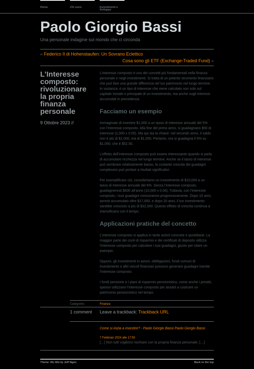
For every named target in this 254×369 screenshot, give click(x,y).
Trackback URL (153, 311)
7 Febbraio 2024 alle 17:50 (117, 337)
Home (44, 6)
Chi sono (76, 6)
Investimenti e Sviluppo (109, 8)
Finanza (105, 304)
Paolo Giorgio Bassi (111, 26)
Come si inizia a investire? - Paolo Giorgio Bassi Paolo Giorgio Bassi (152, 328)
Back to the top (204, 362)
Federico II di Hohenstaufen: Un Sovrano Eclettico (93, 54)
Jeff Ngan (70, 362)
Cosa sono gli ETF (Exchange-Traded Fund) (166, 60)
